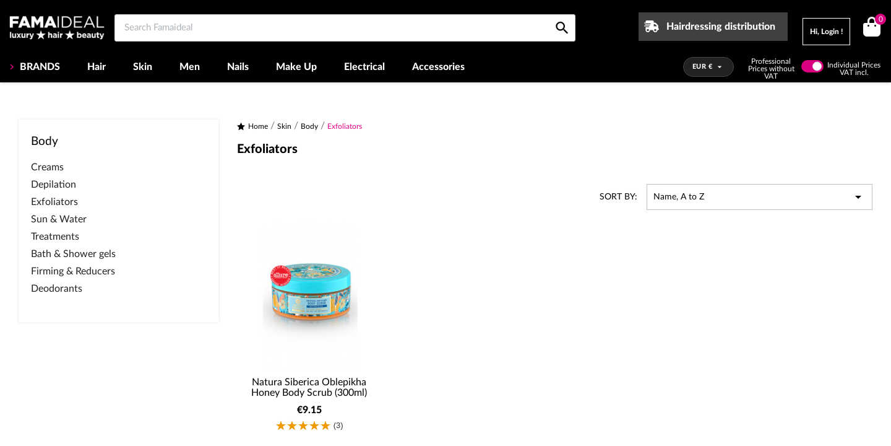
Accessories (438, 67)
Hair (96, 67)
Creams (47, 167)
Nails (238, 67)
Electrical (364, 67)
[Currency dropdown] (708, 67)
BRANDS (38, 67)
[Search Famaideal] (344, 28)
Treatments (55, 237)
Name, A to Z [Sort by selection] (759, 197)
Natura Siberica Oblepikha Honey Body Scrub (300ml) (309, 387)
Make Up (296, 67)
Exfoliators (54, 202)
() (878, 21)
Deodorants (56, 289)
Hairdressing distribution (720, 27)
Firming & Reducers (73, 271)
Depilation (53, 185)
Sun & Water (59, 219)
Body (44, 141)
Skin (142, 67)
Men (189, 67)
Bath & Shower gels (73, 254)
